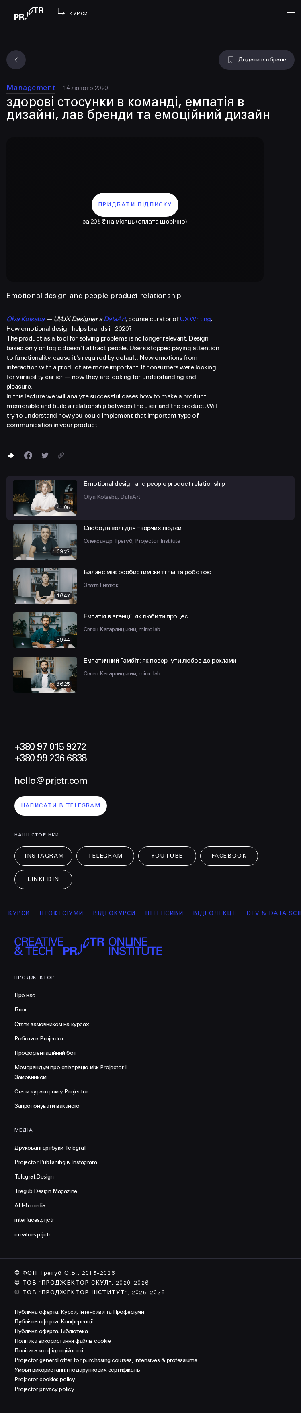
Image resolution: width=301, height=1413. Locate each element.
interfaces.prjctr (34, 1220)
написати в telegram (61, 805)
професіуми (65, 913)
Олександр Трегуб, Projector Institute (132, 541)
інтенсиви (168, 913)
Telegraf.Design (34, 1176)
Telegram (105, 855)
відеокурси (118, 913)
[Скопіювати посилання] (61, 455)
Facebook (229, 855)
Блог (20, 1009)
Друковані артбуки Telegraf (50, 1147)
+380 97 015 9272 (50, 747)
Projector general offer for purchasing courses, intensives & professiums (105, 1360)
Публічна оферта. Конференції (53, 1321)
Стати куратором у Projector (51, 1091)
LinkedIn (43, 879)
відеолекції (219, 913)
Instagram (44, 855)
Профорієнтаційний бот (45, 1053)
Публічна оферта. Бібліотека (51, 1331)
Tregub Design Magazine (45, 1191)
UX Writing (195, 319)
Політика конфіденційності (48, 1350)
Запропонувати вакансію (47, 1106)
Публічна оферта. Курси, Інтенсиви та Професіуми (79, 1312)
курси (23, 913)
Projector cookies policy (44, 1379)
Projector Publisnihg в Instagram (55, 1162)
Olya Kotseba (25, 319)
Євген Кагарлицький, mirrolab (122, 629)
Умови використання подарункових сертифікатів (77, 1369)
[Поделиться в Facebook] (28, 455)
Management (30, 87)
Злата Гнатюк (101, 585)
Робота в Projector (38, 1038)
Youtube (167, 855)
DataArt (115, 319)
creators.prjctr (32, 1234)
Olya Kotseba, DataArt (112, 496)
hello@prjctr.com (50, 781)
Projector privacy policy (44, 1389)
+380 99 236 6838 (50, 758)
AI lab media (29, 1205)
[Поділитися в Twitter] (45, 455)
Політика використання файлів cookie (62, 1341)
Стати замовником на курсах (51, 1024)
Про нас (24, 995)
